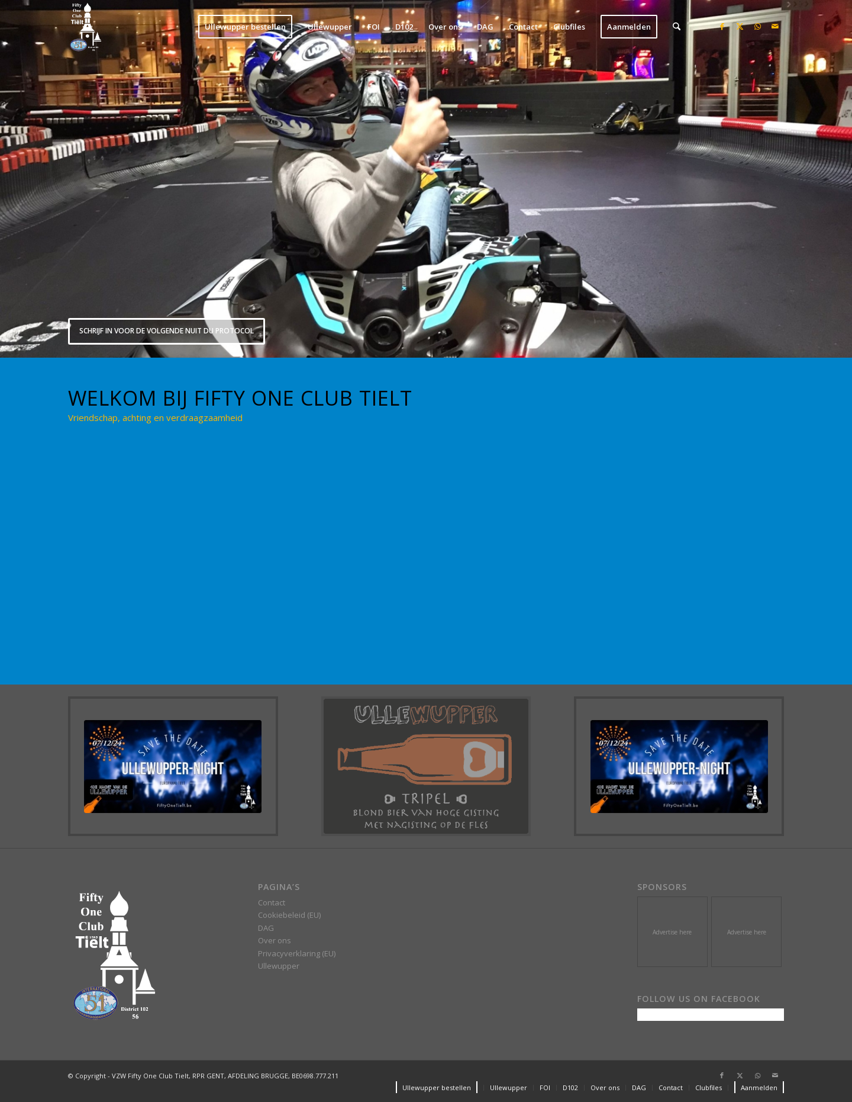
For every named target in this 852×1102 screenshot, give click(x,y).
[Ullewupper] (426, 766)
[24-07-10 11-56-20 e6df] (173, 766)
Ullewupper (278, 965)
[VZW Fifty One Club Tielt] (85, 26)
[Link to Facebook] (722, 26)
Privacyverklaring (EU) (296, 953)
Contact (271, 902)
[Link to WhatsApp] (757, 26)
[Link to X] (739, 26)
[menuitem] (245, 26)
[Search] (676, 26)
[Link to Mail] (775, 26)
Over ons (274, 940)
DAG (266, 928)
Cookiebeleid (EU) (289, 915)
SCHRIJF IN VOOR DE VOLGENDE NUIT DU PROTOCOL (166, 331)
